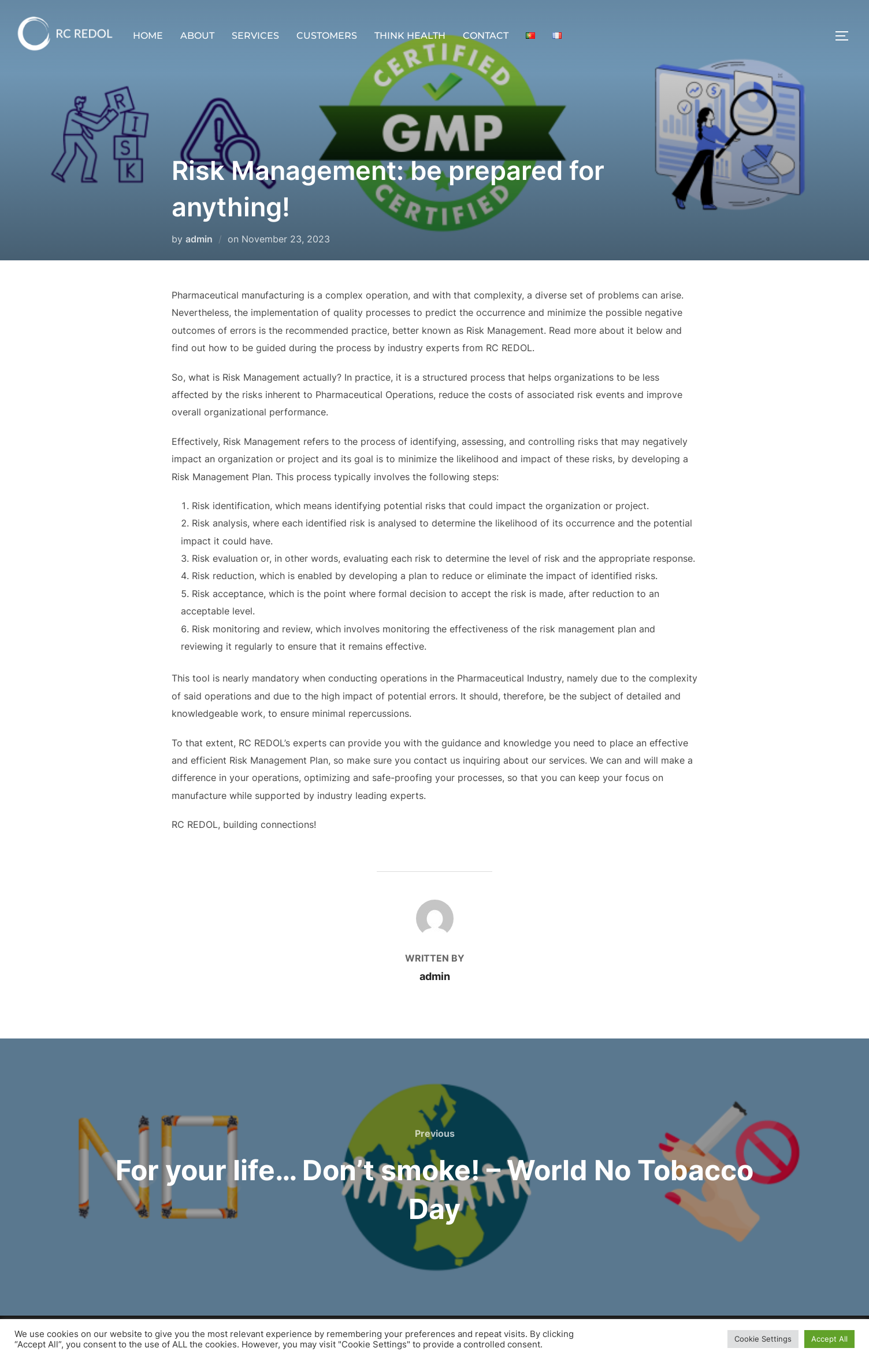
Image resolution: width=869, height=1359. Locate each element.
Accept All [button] (829, 1338)
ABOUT (197, 35)
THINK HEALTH (409, 35)
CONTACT (485, 35)
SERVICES (255, 35)
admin (199, 239)
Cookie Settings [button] (763, 1338)
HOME (148, 35)
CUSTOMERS (326, 35)
